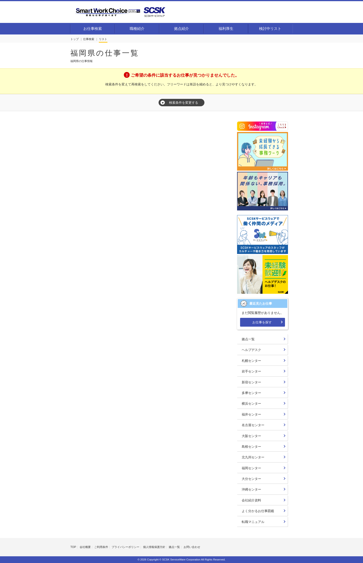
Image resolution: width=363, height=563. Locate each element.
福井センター (251, 414)
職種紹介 (137, 29)
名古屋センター (253, 425)
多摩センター (251, 393)
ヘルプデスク (251, 350)
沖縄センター (251, 489)
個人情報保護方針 (154, 547)
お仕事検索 (92, 29)
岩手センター (251, 371)
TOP (73, 547)
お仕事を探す (262, 322)
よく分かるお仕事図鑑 (258, 511)
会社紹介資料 (251, 500)
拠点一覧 (248, 339)
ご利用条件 (101, 547)
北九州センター (253, 457)
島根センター (251, 446)
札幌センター (251, 361)
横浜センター (251, 403)
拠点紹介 (181, 29)
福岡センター (251, 468)
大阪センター (251, 436)
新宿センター (251, 382)
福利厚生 (226, 29)
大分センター (251, 479)
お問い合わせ (192, 547)
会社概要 (85, 547)
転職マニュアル (253, 522)
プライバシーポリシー (125, 547)
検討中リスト (270, 29)
